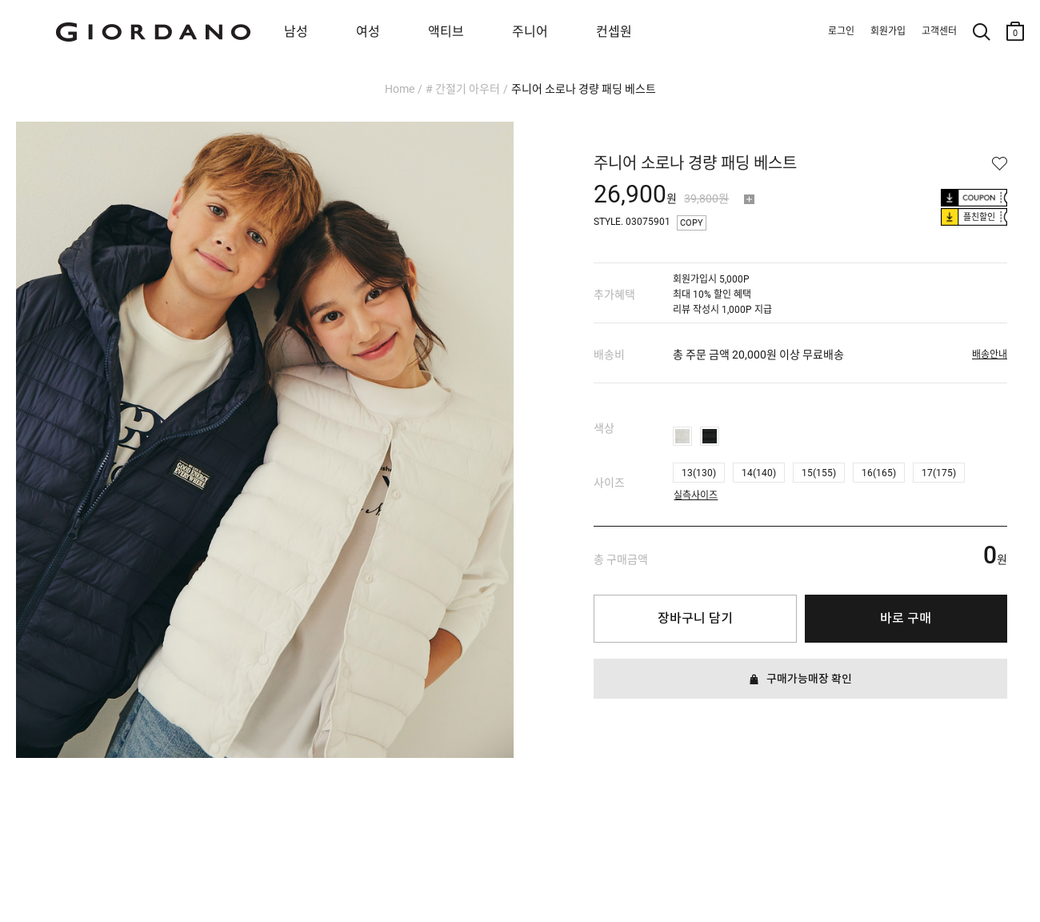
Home (399, 88)
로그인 (841, 31)
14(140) (759, 473)
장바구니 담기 (695, 618)
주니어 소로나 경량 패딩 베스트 (583, 88)
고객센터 (939, 31)
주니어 (530, 31)
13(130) (699, 473)
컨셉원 (614, 31)
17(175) (939, 473)
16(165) (879, 473)
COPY (691, 223)
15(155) (819, 473)
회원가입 (888, 31)
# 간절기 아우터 (463, 88)
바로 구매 (905, 618)
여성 (368, 31)
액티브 (446, 31)
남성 (296, 31)
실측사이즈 (696, 491)
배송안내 (989, 354)
